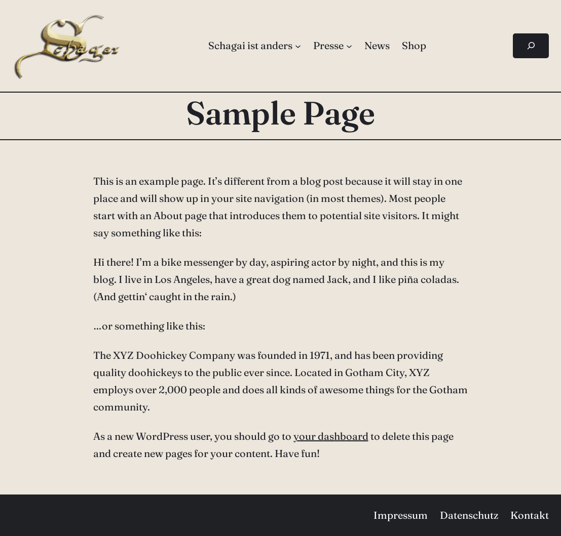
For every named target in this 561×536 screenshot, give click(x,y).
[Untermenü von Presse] (349, 46)
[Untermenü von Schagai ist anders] (298, 46)
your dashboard (330, 436)
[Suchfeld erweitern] (531, 45)
